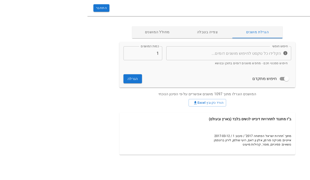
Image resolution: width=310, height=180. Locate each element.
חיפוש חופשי (192, 46)
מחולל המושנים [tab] (70, 32)
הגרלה (45, 79)
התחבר (14, 8)
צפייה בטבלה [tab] (120, 32)
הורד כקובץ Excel (120, 102)
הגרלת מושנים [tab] (170, 32)
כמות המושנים (62, 46)
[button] (275, 24)
